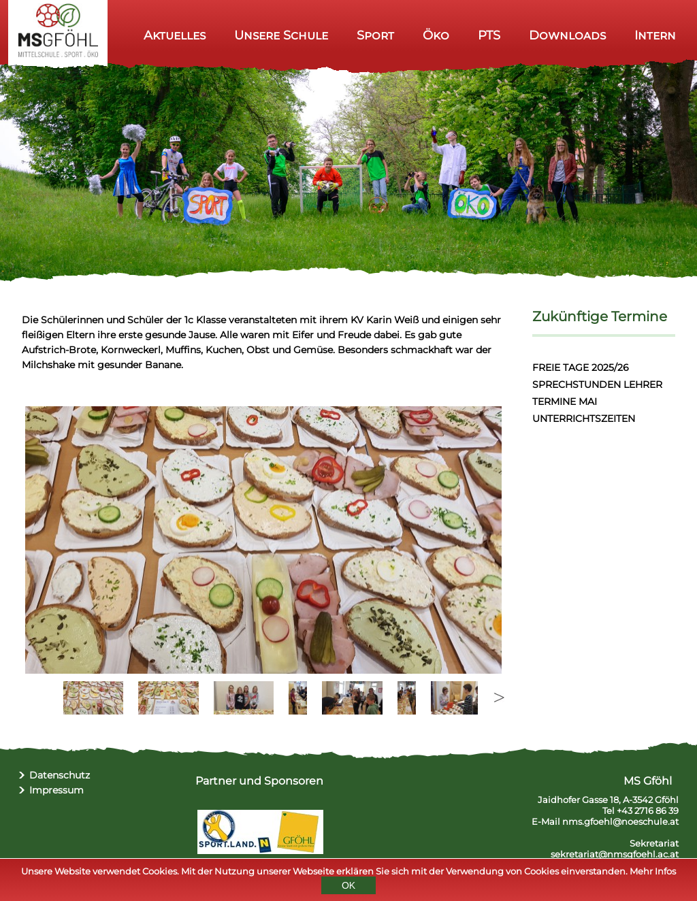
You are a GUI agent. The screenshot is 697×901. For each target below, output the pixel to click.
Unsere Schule (281, 35)
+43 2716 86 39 (648, 810)
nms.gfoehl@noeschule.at (620, 821)
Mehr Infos (653, 871)
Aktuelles (175, 35)
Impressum (56, 790)
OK (348, 885)
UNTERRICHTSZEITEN (583, 418)
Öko (436, 35)
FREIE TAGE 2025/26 (580, 367)
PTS (489, 35)
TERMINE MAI (564, 401)
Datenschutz (59, 775)
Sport (375, 35)
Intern (655, 35)
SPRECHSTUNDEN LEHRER (597, 384)
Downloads (567, 35)
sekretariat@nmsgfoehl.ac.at (615, 854)
